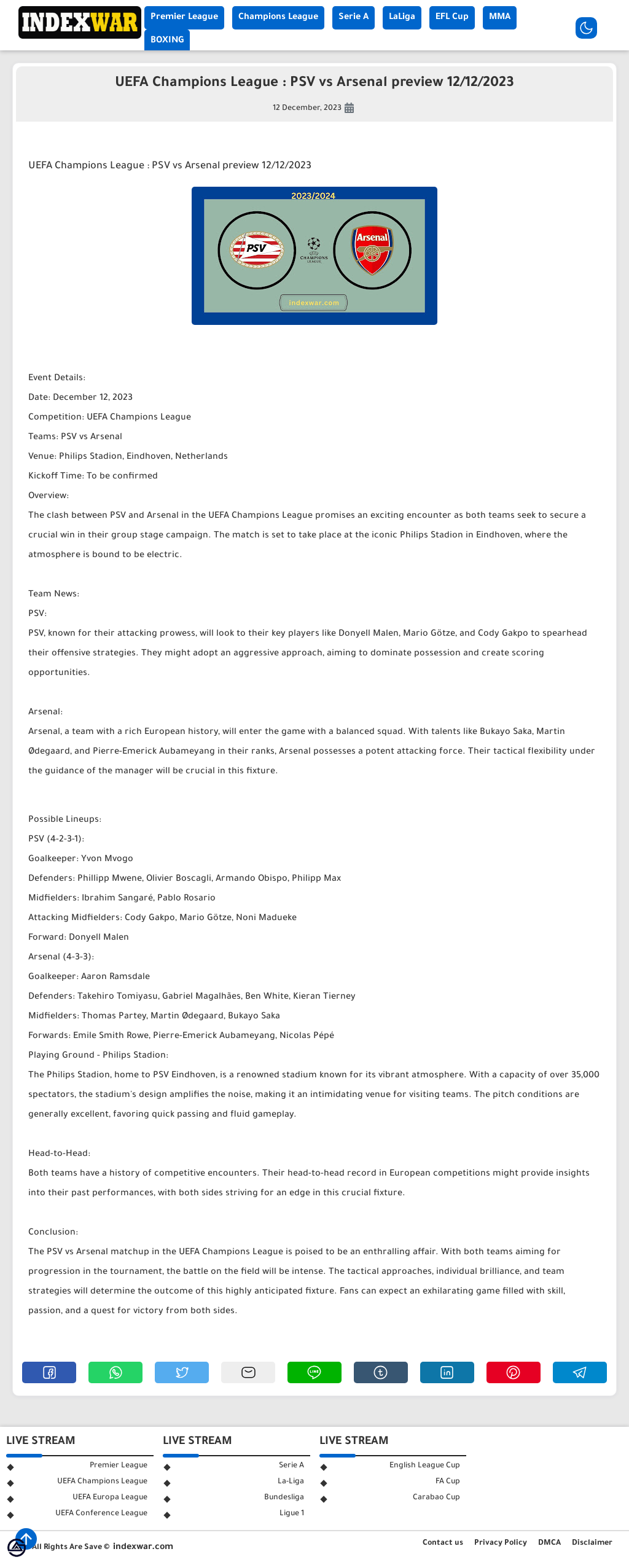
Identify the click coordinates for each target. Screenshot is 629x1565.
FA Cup (448, 1482)
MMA (499, 18)
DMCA (549, 1543)
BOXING (167, 41)
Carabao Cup (436, 1498)
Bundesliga (284, 1498)
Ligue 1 (291, 1514)
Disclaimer (592, 1543)
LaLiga (402, 18)
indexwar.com (143, 1548)
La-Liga (291, 1482)
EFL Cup (452, 18)
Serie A (353, 18)
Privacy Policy (500, 1543)
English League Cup (424, 1466)
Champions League (278, 18)
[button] (49, 1372)
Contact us (443, 1543)
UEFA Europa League (109, 1498)
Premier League (184, 18)
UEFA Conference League (101, 1514)
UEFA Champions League (102, 1482)
